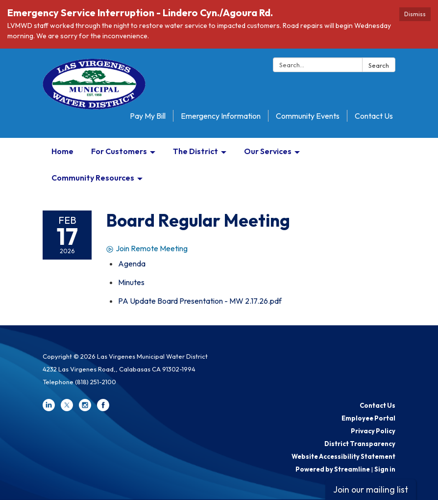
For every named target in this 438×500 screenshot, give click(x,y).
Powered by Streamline (332, 469)
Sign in (384, 469)
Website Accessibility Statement (343, 456)
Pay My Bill (148, 116)
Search (378, 65)
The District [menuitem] (195, 151)
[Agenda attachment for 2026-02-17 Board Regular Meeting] (132, 263)
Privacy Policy (373, 431)
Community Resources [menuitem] (92, 178)
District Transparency (359, 443)
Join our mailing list (370, 489)
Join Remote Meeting (147, 248)
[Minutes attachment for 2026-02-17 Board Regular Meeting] (131, 282)
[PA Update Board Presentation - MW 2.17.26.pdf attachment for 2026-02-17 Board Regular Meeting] (200, 301)
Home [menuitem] (62, 151)
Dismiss (415, 14)
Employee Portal (368, 418)
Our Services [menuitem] (268, 151)
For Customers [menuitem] (119, 151)
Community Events (308, 116)
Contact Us (374, 116)
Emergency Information (221, 116)
